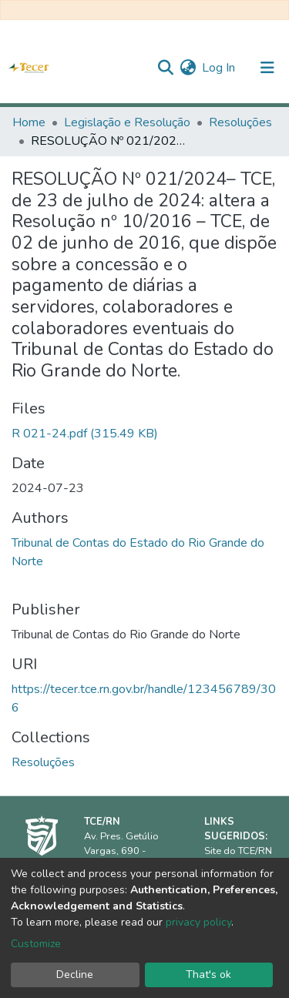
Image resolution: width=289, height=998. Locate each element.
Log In (219, 67)
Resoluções (240, 122)
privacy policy (198, 922)
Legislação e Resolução (127, 122)
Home (28, 122)
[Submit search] (165, 68)
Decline (74, 974)
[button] (187, 68)
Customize (36, 943)
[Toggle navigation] (267, 67)
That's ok (208, 974)
